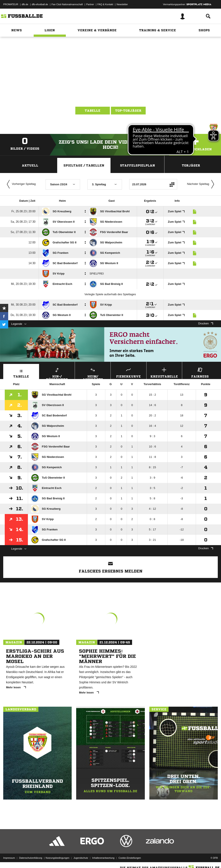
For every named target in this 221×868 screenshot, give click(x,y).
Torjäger (191, 165)
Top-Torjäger (128, 110)
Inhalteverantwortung (103, 858)
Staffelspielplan (137, 165)
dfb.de (25, 4)
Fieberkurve (128, 372)
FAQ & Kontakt (105, 4)
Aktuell (30, 165)
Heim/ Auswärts (92, 373)
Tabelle (92, 110)
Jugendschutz (80, 858)
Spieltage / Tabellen (83, 165)
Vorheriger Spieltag (20, 184)
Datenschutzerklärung (30, 858)
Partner (90, 4)
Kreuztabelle (164, 372)
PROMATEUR (10, 4)
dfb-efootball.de (40, 4)
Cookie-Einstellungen (129, 858)
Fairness (200, 372)
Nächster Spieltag (201, 184)
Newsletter (122, 4)
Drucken (205, 323)
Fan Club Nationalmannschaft (67, 4)
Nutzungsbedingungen (57, 858)
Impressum (9, 858)
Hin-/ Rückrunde (57, 373)
